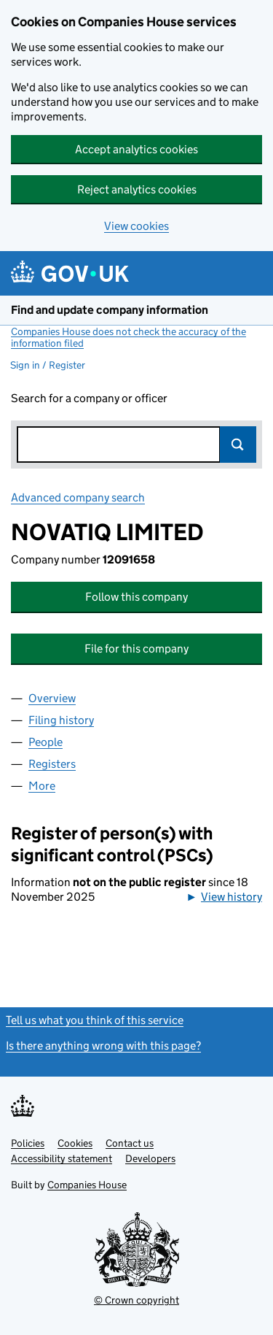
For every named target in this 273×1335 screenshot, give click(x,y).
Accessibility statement (61, 1158)
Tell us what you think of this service (94, 1020)
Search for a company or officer (89, 398)
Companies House (87, 1184)
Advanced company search (78, 497)
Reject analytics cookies (137, 189)
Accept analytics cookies (136, 149)
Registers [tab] (52, 764)
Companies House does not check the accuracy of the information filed (128, 337)
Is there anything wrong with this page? (103, 1046)
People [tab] (45, 742)
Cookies (75, 1143)
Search (238, 444)
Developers (150, 1158)
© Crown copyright (136, 1300)
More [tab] (41, 786)
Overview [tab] (52, 698)
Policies (27, 1143)
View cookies (136, 226)
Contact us (130, 1143)
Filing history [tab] (61, 720)
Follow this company (136, 597)
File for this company (136, 648)
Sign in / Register (47, 365)
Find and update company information (109, 310)
